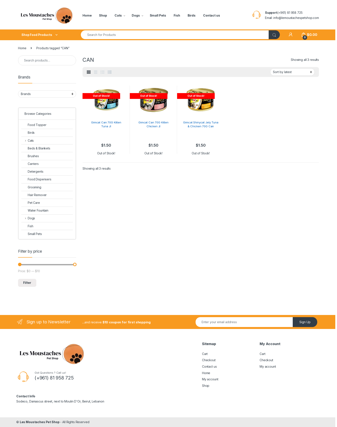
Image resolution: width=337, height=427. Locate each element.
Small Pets (158, 15)
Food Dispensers (36, 179)
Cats (118, 15)
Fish (177, 15)
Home (87, 15)
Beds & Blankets (35, 148)
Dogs (136, 15)
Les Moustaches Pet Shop (40, 422)
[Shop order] (292, 72)
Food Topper (33, 125)
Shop (103, 15)
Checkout (209, 360)
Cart (205, 354)
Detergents (32, 171)
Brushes (30, 156)
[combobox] (175, 34)
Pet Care (30, 202)
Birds (192, 15)
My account (210, 379)
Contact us (211, 15)
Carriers (30, 164)
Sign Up (305, 322)
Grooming (31, 187)
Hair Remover (34, 195)
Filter (27, 282)
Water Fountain (34, 210)
